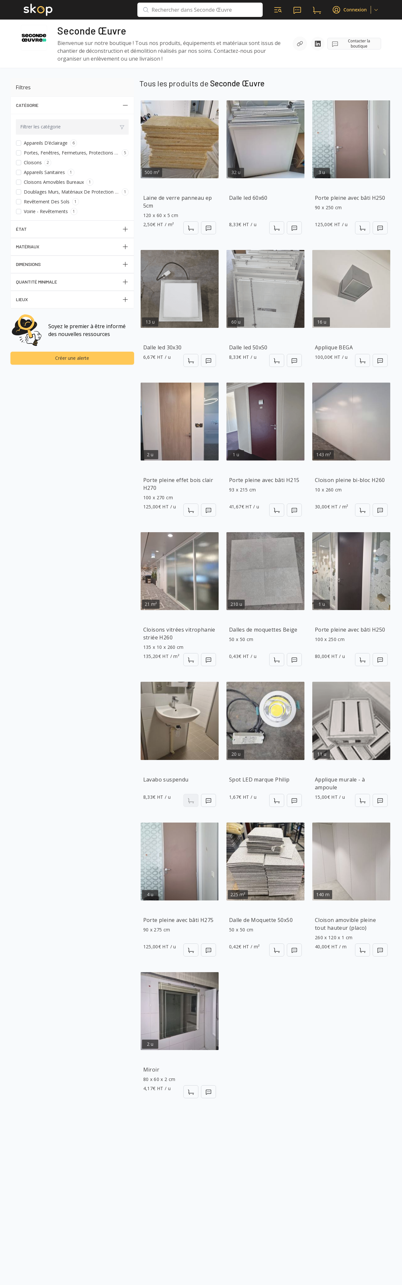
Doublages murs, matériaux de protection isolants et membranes (71, 192)
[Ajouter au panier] (190, 227)
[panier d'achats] (316, 9)
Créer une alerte (72, 358)
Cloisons (33, 162)
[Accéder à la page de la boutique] (34, 38)
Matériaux (72, 246)
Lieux (72, 299)
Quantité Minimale (72, 282)
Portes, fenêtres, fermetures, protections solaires (71, 153)
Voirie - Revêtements (46, 211)
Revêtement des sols (47, 201)
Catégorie (72, 105)
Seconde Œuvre (91, 31)
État (72, 229)
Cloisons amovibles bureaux (54, 182)
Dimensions (72, 264)
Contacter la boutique (351, 43)
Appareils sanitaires (44, 172)
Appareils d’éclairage (46, 143)
